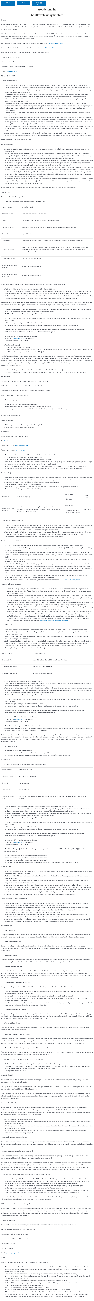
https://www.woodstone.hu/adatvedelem (47, 48)
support (17, 446)
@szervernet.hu (24, 446)
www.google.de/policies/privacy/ (71, 580)
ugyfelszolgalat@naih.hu (13, 1253)
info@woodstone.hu (12, 71)
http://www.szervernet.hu (11, 441)
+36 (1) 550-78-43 (21, 450)
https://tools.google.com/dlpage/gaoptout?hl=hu (55, 621)
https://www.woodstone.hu (56, 43)
